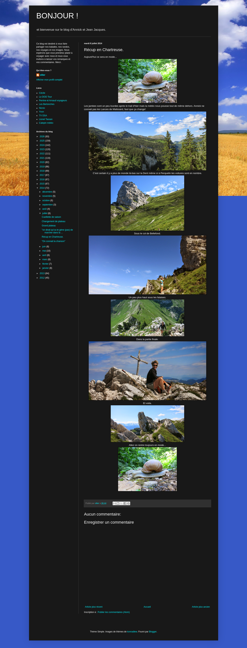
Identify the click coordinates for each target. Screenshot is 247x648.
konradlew (132, 631)
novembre (47, 196)
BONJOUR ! (57, 15)
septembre (47, 204)
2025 (42, 140)
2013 (42, 273)
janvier (45, 268)
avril (44, 255)
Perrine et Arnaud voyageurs (53, 100)
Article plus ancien (201, 607)
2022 (42, 153)
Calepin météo (46, 123)
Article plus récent (93, 607)
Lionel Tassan (46, 119)
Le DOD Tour (45, 97)
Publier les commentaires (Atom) (114, 612)
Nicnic (42, 108)
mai (44, 250)
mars (45, 259)
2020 (42, 162)
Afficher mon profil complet (49, 79)
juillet (45, 213)
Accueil (147, 607)
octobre (46, 200)
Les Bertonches (46, 104)
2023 (42, 149)
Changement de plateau (53, 221)
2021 (42, 158)
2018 (42, 171)
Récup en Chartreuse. (52, 237)
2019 (42, 166)
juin (44, 246)
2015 (42, 183)
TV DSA (43, 115)
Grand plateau (49, 225)
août (44, 209)
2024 (42, 145)
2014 (42, 188)
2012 (42, 278)
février (45, 264)
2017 (42, 175)
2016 (42, 179)
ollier (42, 75)
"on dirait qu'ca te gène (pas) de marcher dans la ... (57, 231)
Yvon (41, 111)
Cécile (42, 93)
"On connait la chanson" (53, 241)
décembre (47, 192)
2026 (42, 136)
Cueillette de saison (51, 217)
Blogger (152, 631)
